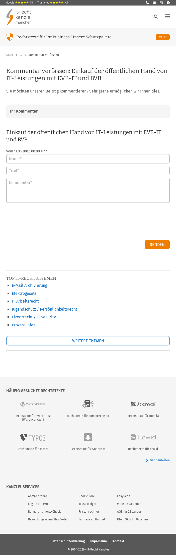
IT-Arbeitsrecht (25, 301)
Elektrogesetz (24, 293)
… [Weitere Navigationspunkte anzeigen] (21, 55)
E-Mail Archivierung (29, 285)
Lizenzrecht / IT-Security (34, 317)
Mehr (164, 37)
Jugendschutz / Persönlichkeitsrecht (44, 309)
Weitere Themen (88, 340)
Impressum (98, 541)
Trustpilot (52, 2)
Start (9, 55)
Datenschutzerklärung (68, 541)
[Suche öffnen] (155, 16)
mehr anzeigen (158, 460)
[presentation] (132, 222)
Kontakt (118, 541)
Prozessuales (23, 325)
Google (20, 2)
